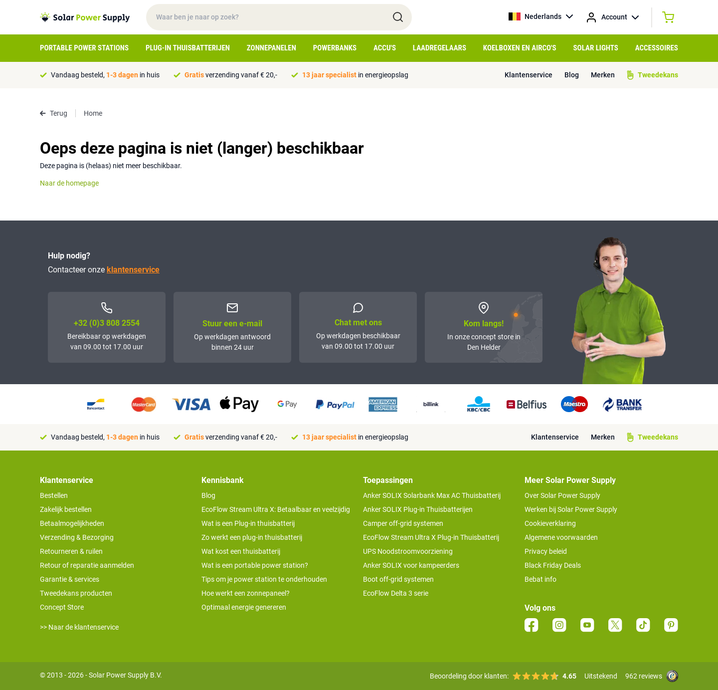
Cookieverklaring (550, 523)
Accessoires (656, 47)
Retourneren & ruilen (71, 551)
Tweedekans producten (76, 593)
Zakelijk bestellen (66, 509)
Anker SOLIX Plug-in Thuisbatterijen (418, 509)
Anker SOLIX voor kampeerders (411, 565)
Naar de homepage (69, 183)
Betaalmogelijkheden (72, 523)
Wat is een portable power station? (254, 565)
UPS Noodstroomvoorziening (408, 551)
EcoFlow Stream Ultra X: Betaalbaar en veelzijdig (275, 509)
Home (93, 113)
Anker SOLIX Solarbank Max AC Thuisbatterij (432, 495)
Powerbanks (335, 47)
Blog (571, 75)
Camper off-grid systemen (403, 523)
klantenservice (133, 269)
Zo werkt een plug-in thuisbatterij (251, 537)
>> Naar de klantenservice (79, 627)
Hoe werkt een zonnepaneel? (245, 593)
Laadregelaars (439, 47)
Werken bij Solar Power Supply (571, 509)
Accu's (384, 47)
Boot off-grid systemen (398, 579)
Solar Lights (595, 47)
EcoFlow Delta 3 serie (395, 593)
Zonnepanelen (271, 47)
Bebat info (540, 579)
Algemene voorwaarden (561, 537)
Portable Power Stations (84, 47)
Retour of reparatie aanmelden (87, 565)
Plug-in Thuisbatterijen (188, 47)
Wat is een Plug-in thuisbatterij (248, 523)
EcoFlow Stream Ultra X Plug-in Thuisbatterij (431, 537)
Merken (603, 75)
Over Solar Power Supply (562, 495)
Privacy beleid (546, 551)
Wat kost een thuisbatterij (240, 551)
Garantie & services (69, 579)
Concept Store (62, 607)
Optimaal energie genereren (243, 607)
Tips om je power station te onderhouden (264, 579)
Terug (53, 113)
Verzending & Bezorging (77, 537)
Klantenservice (528, 75)
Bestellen (54, 495)
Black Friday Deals (553, 565)
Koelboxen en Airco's (519, 47)
